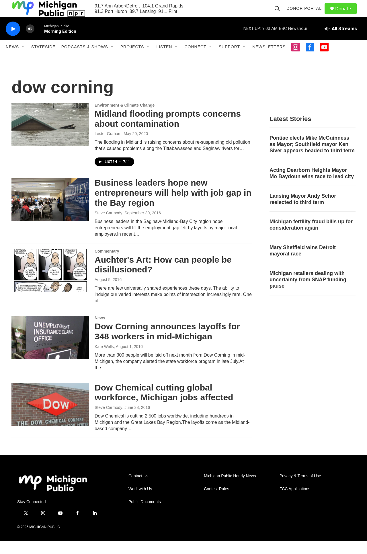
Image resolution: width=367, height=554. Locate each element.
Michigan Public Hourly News (230, 489)
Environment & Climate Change (125, 118)
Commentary (107, 264)
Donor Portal (306, 15)
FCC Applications (295, 502)
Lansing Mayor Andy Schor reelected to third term (303, 212)
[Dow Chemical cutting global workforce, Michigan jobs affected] (50, 417)
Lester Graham (108, 146)
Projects (132, 59)
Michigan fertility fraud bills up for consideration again (311, 238)
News (12, 59)
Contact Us (138, 489)
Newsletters (269, 59)
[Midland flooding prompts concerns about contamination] (50, 137)
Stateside (43, 59)
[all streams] (340, 41)
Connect (195, 59)
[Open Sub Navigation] (23, 59)
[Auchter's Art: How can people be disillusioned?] (50, 283)
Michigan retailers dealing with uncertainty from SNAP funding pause (308, 292)
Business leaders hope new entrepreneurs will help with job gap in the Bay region (173, 205)
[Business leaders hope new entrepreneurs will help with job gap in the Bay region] (50, 212)
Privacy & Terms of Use (300, 489)
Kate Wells (104, 359)
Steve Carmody (108, 226)
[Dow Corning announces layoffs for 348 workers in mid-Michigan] (50, 350)
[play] (12, 42)
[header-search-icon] (279, 15)
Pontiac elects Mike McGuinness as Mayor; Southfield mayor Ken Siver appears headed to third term (312, 157)
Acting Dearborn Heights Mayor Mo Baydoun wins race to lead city (312, 186)
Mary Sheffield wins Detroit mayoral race (303, 263)
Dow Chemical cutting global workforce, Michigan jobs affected (164, 405)
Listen (164, 59)
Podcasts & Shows (84, 59)
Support (229, 59)
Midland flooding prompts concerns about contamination (168, 131)
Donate (347, 15)
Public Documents (144, 515)
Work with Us (140, 502)
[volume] (30, 41)
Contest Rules (216, 502)
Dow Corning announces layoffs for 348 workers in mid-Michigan (167, 344)
